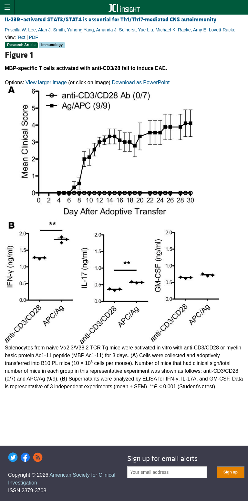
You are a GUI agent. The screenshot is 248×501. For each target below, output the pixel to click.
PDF (33, 37)
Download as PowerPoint (141, 82)
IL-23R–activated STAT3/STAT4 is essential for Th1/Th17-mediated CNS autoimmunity (110, 19)
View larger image (46, 82)
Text (21, 37)
